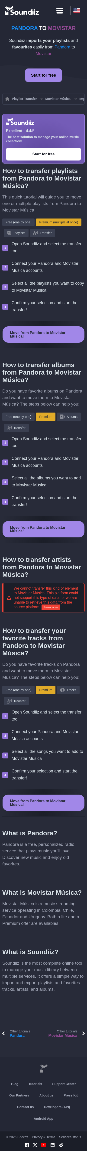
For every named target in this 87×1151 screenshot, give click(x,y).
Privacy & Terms (43, 1137)
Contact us (25, 1107)
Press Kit (71, 1095)
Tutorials (35, 1084)
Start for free (43, 75)
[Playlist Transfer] (22, 10)
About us (46, 1095)
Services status (70, 1137)
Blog (14, 1084)
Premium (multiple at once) (58, 222)
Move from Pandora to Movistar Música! (37, 334)
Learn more (51, 607)
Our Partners (19, 1095)
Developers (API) (57, 1107)
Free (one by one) (18, 222)
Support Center (64, 1084)
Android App (43, 1118)
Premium (45, 417)
